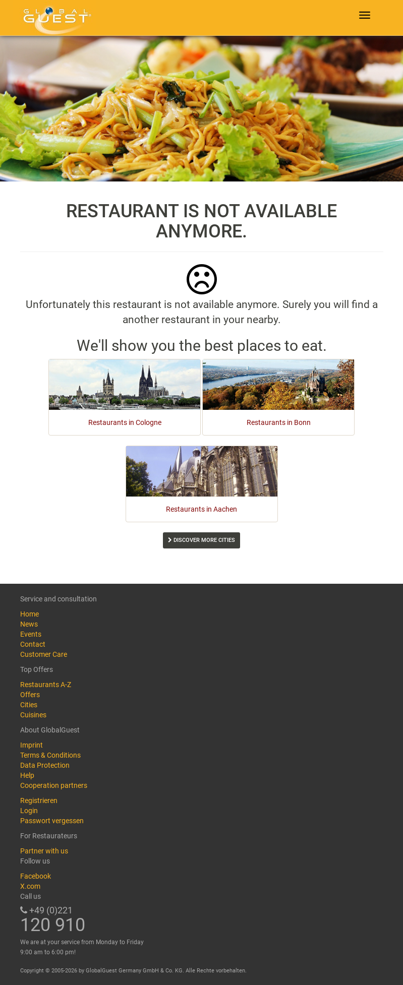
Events (30, 634)
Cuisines (33, 715)
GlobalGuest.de (55, 17)
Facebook (35, 876)
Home (29, 614)
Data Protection (45, 765)
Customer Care (43, 654)
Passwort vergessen (52, 821)
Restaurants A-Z (45, 685)
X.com (30, 886)
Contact (32, 644)
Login (29, 811)
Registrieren (38, 800)
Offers (30, 695)
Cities (28, 705)
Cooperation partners (53, 785)
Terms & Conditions (50, 755)
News (29, 624)
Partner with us (44, 851)
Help (27, 775)
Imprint (31, 745)
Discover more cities (201, 540)
